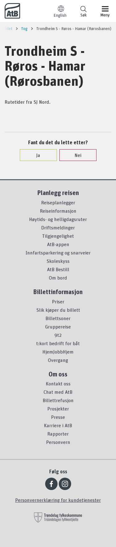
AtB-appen (58, 244)
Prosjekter (58, 409)
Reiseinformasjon (58, 211)
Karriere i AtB (58, 425)
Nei (74, 155)
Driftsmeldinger (58, 227)
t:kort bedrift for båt (58, 343)
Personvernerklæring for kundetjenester (58, 500)
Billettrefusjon (58, 400)
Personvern (58, 442)
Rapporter (58, 434)
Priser (58, 301)
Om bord (58, 278)
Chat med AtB (58, 392)
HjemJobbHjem (58, 352)
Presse (58, 417)
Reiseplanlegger (58, 202)
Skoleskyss (58, 261)
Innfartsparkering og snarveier (58, 253)
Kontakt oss (58, 383)
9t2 (58, 335)
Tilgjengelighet (58, 236)
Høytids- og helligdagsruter (58, 219)
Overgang (58, 360)
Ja (35, 155)
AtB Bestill (58, 269)
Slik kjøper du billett (58, 310)
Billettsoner (58, 318)
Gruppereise (58, 326)
